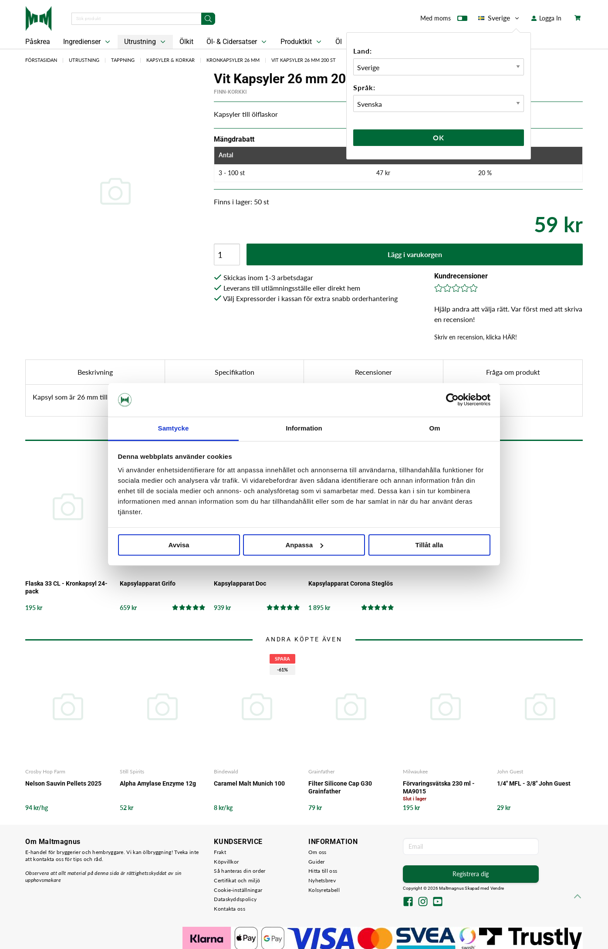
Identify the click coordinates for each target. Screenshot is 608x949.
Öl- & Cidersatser (237, 41)
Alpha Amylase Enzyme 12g (158, 783)
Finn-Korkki (230, 92)
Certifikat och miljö (237, 880)
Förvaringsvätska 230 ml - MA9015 (439, 787)
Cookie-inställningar (238, 890)
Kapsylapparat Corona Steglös (350, 583)
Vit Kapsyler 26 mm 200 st (303, 60)
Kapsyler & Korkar (170, 60)
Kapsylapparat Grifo (148, 583)
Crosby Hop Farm (45, 771)
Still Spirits (132, 771)
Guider (316, 861)
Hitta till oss (322, 871)
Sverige (499, 17)
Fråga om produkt (513, 372)
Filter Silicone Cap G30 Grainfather (340, 787)
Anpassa (304, 545)
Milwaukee (415, 771)
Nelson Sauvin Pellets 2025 (63, 783)
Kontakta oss (229, 908)
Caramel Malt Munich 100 (249, 783)
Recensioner (373, 372)
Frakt (220, 852)
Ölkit (186, 41)
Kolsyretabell (324, 890)
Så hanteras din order (239, 871)
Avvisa (179, 545)
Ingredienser (87, 41)
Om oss (317, 852)
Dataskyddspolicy (235, 899)
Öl (338, 41)
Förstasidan (41, 60)
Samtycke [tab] (173, 428)
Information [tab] (304, 428)
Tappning (123, 60)
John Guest (510, 771)
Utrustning (145, 41)
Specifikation (234, 372)
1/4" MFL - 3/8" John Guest (534, 783)
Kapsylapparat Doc (240, 583)
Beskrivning (95, 372)
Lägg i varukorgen (415, 254)
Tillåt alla (429, 545)
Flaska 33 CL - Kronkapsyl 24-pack (66, 587)
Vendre (497, 888)
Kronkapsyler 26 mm (233, 60)
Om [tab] (434, 428)
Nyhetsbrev (322, 880)
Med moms (443, 20)
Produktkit (301, 41)
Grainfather (321, 771)
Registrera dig (471, 874)
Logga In (546, 18)
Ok (438, 137)
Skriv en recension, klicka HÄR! (475, 337)
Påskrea (37, 41)
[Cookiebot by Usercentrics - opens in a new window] (452, 400)
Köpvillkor (226, 861)
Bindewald (226, 771)
